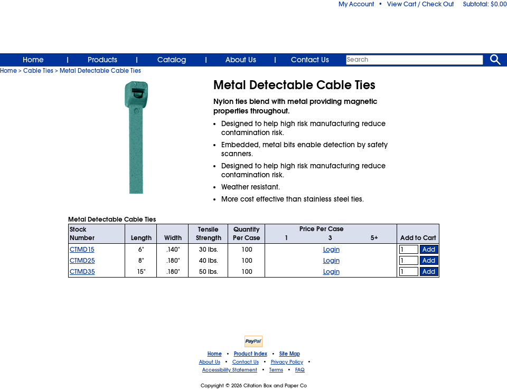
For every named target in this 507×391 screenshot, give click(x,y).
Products (102, 59)
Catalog (171, 59)
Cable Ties (38, 70)
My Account (356, 4)
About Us (241, 59)
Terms (276, 370)
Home (33, 59)
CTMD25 (82, 260)
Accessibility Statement (229, 370)
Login (331, 249)
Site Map (289, 354)
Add (428, 249)
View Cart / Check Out (420, 4)
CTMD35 (82, 272)
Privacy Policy (287, 362)
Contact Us (310, 59)
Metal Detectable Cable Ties (100, 70)
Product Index (250, 354)
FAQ (300, 370)
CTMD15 (82, 249)
